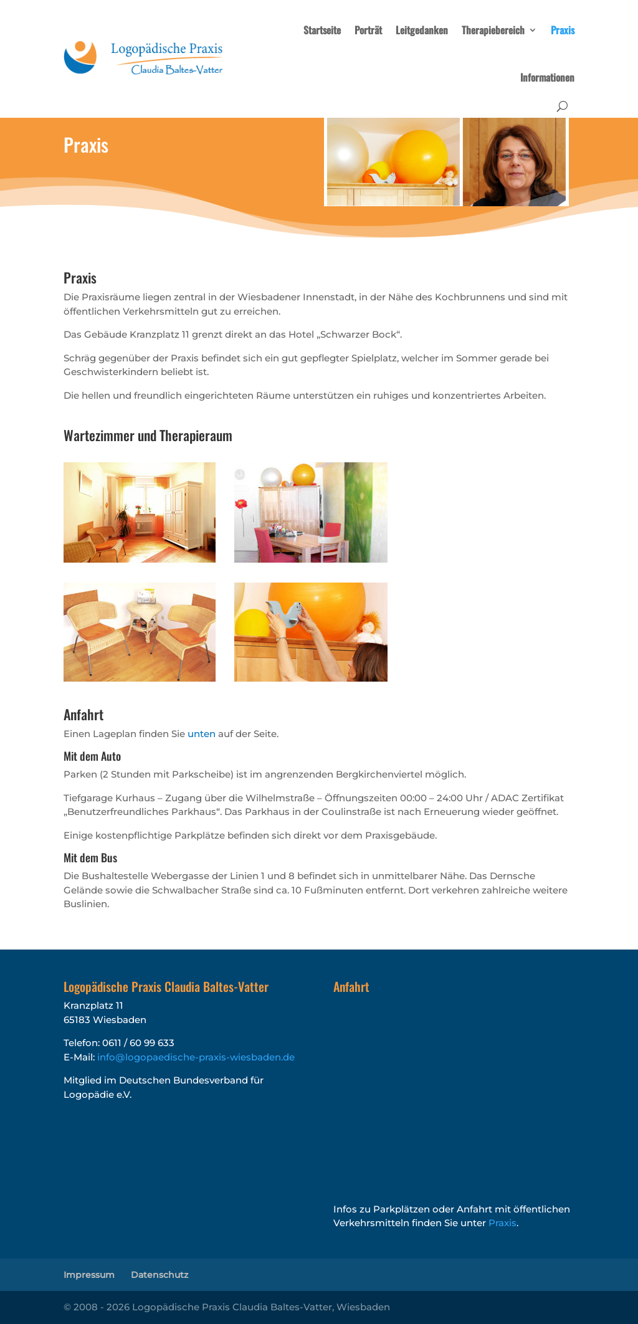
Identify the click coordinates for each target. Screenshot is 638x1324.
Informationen (547, 77)
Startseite (322, 29)
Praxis (562, 29)
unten (202, 734)
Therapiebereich (493, 29)
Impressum (89, 1274)
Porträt (368, 29)
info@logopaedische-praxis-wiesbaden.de (196, 1057)
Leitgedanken (422, 29)
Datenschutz (159, 1274)
